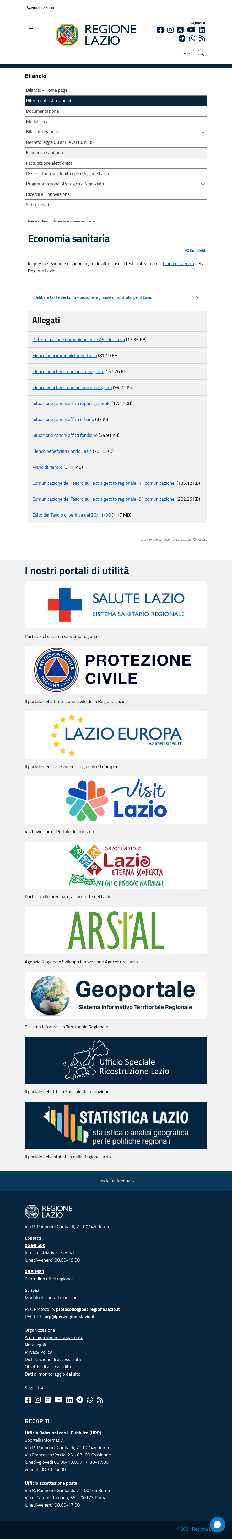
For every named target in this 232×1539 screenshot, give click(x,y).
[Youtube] (191, 29)
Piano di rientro (48, 467)
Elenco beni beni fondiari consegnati (68, 371)
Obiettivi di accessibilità (48, 1366)
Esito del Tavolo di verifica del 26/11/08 (72, 514)
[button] (203, 100)
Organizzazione (40, 1330)
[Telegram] (79, 1399)
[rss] (202, 38)
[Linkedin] (202, 29)
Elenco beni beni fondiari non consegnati (72, 387)
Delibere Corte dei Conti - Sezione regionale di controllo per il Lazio (93, 297)
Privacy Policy (38, 1351)
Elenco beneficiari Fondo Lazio (62, 451)
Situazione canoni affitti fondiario (65, 435)
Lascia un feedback (115, 1180)
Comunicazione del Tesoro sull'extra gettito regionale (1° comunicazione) (105, 483)
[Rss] (100, 1399)
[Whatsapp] (192, 38)
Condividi (195, 250)
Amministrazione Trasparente (54, 1337)
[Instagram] (170, 29)
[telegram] (182, 38)
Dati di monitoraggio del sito (52, 1373)
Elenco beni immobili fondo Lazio (65, 355)
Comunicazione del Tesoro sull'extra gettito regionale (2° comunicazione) (105, 498)
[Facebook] (160, 29)
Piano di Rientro (178, 263)
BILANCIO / (46, 221)
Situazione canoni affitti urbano (63, 419)
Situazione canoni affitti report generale (72, 403)
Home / (34, 221)
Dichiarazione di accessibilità (53, 1359)
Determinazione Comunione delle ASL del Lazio (79, 339)
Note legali (35, 1344)
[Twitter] (180, 29)
